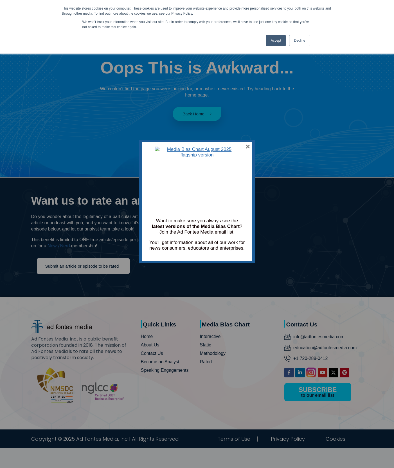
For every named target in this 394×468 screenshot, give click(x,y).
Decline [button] (299, 40)
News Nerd (59, 245)
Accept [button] (276, 40)
